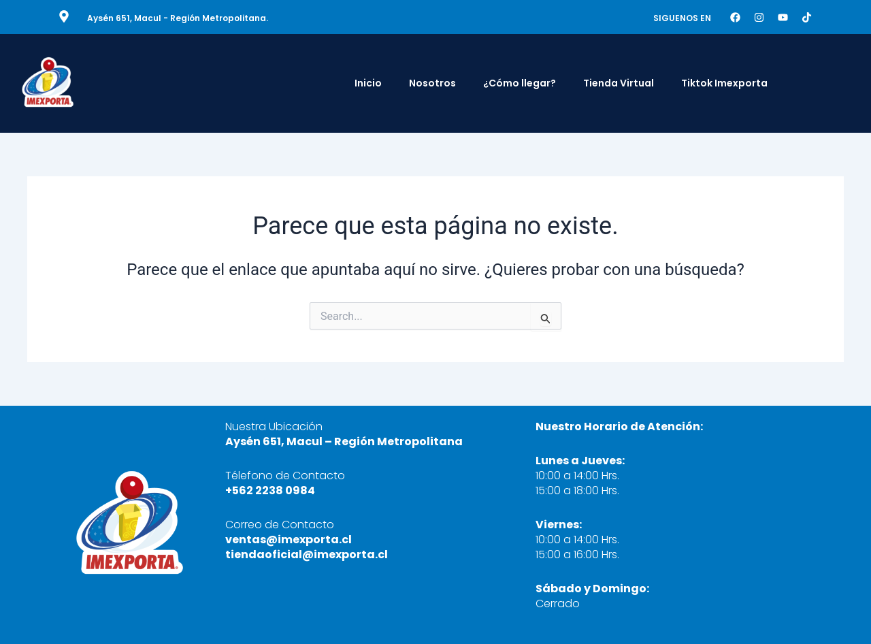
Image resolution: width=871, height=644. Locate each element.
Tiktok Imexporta (724, 83)
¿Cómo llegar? (519, 83)
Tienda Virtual (618, 83)
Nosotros (432, 83)
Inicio (368, 83)
